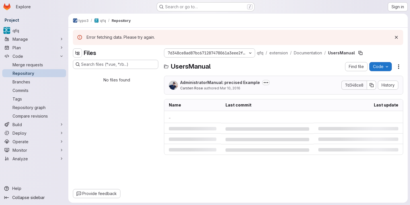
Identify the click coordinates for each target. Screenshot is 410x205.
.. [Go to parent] (170, 116)
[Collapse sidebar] (34, 198)
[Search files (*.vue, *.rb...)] (115, 64)
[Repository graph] (34, 107)
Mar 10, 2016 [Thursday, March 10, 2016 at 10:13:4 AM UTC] (230, 88)
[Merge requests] (34, 65)
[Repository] (34, 73)
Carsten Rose (191, 88)
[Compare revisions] (34, 116)
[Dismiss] (396, 37)
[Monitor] (34, 150)
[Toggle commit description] (266, 82)
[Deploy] (34, 133)
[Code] (34, 56)
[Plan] (34, 48)
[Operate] (34, 141)
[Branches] (34, 82)
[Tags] (34, 99)
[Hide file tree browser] (77, 53)
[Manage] (34, 39)
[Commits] (34, 90)
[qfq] (34, 30)
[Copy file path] (360, 53)
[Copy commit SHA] (371, 85)
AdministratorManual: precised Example (220, 82)
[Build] (34, 124)
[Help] (34, 188)
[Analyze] (34, 159)
